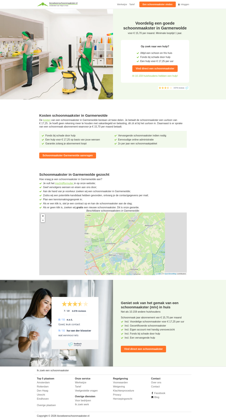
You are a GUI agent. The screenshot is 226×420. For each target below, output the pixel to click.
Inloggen (183, 4)
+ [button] (43, 216)
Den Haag (42, 390)
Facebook (159, 393)
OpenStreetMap (170, 274)
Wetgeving (119, 386)
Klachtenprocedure (123, 390)
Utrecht (41, 394)
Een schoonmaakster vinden (157, 4)
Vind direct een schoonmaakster (155, 68)
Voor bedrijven (83, 400)
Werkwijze (122, 4)
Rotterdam (43, 386)
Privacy (117, 394)
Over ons (156, 382)
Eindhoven (43, 398)
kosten (47, 120)
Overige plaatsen (46, 405)
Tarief (132, 4)
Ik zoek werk (82, 404)
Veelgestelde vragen (86, 390)
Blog (156, 397)
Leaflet (158, 274)
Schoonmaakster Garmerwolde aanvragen (68, 155)
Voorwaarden (120, 382)
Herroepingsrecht (122, 398)
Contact (155, 386)
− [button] (43, 220)
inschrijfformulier (64, 183)
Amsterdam (43, 382)
